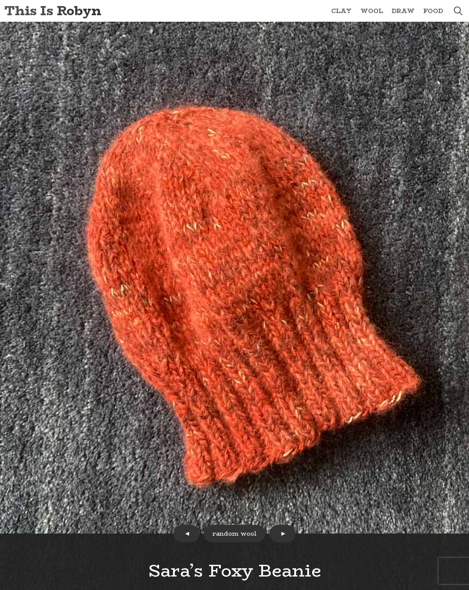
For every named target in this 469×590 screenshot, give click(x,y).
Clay (341, 11)
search (458, 11)
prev (186, 533)
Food (433, 11)
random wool (234, 533)
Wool (371, 11)
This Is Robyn (52, 10)
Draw (403, 11)
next (282, 533)
